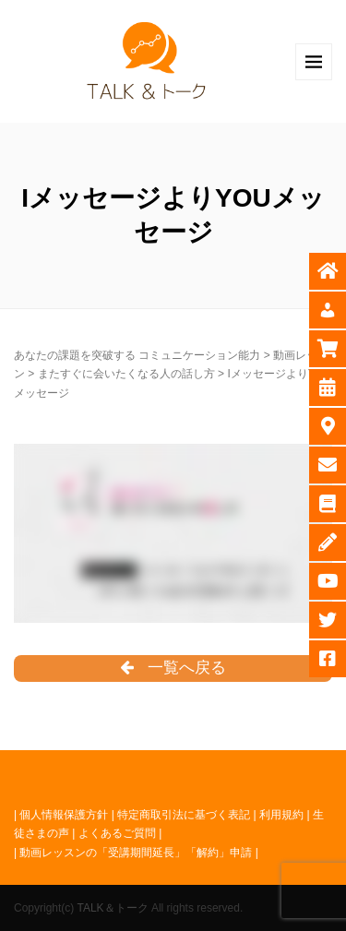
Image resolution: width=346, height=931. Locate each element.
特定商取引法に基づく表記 (183, 814)
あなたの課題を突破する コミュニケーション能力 (137, 355)
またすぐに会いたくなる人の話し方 (126, 373)
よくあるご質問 (117, 833)
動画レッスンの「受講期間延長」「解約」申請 (135, 852)
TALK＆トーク (112, 907)
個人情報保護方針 (63, 814)
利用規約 (281, 814)
